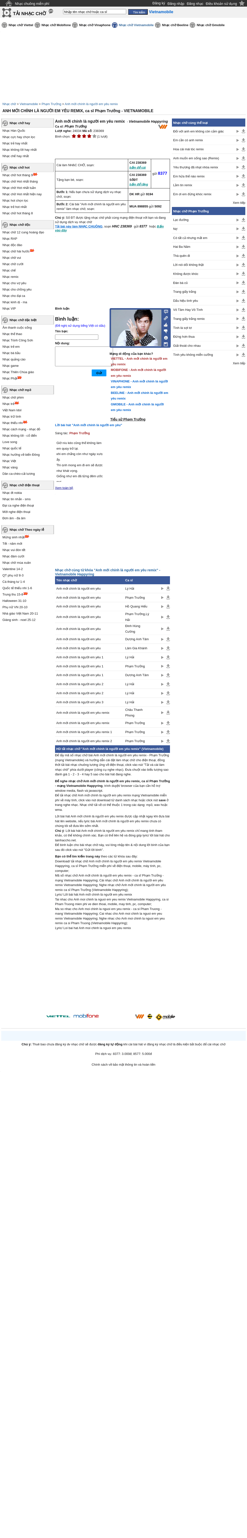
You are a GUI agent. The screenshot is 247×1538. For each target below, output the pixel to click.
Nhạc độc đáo (12, 245)
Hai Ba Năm (181, 247)
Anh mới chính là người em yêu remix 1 (84, 732)
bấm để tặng (138, 184)
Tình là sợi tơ (182, 328)
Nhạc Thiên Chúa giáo (18, 372)
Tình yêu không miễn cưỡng (193, 355)
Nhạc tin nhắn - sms (16, 499)
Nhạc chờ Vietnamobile (136, 25)
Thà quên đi (181, 256)
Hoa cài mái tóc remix (188, 149)
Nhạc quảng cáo (13, 359)
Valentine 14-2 (12, 569)
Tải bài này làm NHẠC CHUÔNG (78, 226)
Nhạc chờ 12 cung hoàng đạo (23, 232)
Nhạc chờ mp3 (20, 390)
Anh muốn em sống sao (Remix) (196, 158)
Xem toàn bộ (64, 488)
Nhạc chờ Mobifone (56, 25)
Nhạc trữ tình (11, 416)
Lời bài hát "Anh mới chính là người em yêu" (88, 425)
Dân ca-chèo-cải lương (18, 474)
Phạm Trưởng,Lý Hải (137, 616)
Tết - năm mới (12, 543)
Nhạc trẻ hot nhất (14, 207)
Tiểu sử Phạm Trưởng (128, 419)
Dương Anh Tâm (137, 639)
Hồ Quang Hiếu (136, 606)
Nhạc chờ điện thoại (25, 485)
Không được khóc (185, 274)
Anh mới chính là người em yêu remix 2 (84, 741)
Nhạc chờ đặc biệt (23, 320)
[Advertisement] (112, 972)
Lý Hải (129, 588)
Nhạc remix (10, 277)
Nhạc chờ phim (13, 397)
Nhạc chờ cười (12, 264)
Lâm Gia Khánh (136, 648)
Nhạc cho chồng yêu (17, 289)
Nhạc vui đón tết (13, 550)
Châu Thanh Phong (134, 712)
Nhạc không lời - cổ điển (19, 435)
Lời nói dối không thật (188, 265)
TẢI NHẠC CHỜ (29, 13)
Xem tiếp (239, 203)
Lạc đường (181, 220)
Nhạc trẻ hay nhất (14, 143)
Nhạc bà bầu (11, 353)
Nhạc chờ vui (11, 258)
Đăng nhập (176, 4)
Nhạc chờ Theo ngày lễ (27, 529)
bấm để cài (137, 167)
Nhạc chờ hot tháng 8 (17, 213)
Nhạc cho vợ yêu (14, 283)
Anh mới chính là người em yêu (78, 588)
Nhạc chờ (9, 104)
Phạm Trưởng (51, 104)
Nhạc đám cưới (13, 556)
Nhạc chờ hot (20, 167)
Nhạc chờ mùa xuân (16, 562)
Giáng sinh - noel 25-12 (18, 620)
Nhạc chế (9, 270)
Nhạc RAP (9, 238)
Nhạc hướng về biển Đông (21, 454)
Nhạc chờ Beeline (175, 25)
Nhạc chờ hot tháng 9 (17, 175)
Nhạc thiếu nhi (12, 423)
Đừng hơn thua (184, 336)
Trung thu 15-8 (12, 594)
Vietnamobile (29, 104)
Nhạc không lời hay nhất (19, 150)
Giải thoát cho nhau (187, 345)
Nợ (175, 229)
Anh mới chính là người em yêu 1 (79, 657)
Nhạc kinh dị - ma (14, 302)
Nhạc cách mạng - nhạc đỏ (21, 429)
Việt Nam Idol (12, 410)
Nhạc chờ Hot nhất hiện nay (22, 194)
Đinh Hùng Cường (132, 628)
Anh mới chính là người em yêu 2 (79, 684)
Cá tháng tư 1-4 (13, 582)
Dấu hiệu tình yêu (185, 301)
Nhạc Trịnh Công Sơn (17, 340)
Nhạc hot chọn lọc (15, 200)
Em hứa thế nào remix (189, 176)
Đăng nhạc (195, 4)
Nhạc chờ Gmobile (211, 25)
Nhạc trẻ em (11, 346)
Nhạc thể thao (12, 334)
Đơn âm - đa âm (13, 518)
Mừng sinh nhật (13, 537)
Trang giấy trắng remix (189, 319)
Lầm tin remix (182, 185)
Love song (9, 442)
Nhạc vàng (10, 467)
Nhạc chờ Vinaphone (94, 25)
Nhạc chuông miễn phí (32, 4)
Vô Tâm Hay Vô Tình (188, 310)
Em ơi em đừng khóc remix (192, 194)
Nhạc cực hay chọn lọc (18, 137)
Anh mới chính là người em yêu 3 (79, 702)
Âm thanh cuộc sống (17, 327)
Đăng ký (159, 3)
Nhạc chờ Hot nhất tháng (20, 181)
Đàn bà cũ (180, 283)
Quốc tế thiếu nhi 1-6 (17, 588)
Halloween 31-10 (14, 601)
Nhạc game (10, 366)
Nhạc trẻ (8, 404)
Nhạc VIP (9, 308)
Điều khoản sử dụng (221, 4)
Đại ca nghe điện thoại (18, 505)
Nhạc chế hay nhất (15, 156)
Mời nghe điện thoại (16, 512)
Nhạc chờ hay (20, 123)
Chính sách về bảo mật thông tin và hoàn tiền (124, 1064)
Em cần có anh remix (188, 140)
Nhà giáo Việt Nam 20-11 (20, 613)
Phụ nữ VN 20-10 (14, 607)
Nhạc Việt (9, 461)
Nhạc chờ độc (20, 225)
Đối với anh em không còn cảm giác (198, 131)
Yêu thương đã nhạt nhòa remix (195, 167)
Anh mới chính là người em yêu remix (91, 104)
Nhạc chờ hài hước (16, 251)
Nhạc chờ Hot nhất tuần (19, 188)
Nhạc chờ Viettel (21, 25)
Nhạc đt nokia (12, 493)
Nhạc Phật (9, 378)
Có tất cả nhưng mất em (190, 238)
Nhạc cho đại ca (13, 296)
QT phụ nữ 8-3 (12, 575)
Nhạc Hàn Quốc (13, 130)
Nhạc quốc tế (11, 448)
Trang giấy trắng (184, 291)
